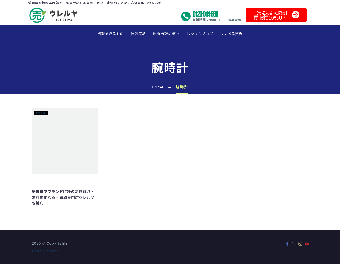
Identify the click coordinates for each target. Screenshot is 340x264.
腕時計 (41, 113)
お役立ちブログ (200, 33)
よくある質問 (231, 33)
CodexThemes (45, 250)
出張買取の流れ (166, 33)
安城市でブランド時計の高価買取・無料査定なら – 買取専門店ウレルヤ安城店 (63, 197)
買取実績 (138, 33)
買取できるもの (110, 33)
